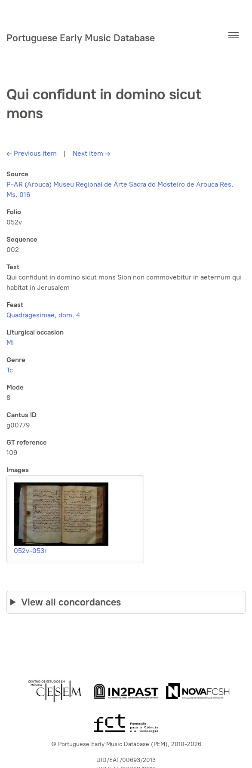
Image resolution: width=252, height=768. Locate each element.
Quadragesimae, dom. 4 (43, 315)
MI (10, 342)
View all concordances (71, 602)
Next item (92, 153)
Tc (9, 370)
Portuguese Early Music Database (80, 38)
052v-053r (30, 551)
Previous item (31, 153)
